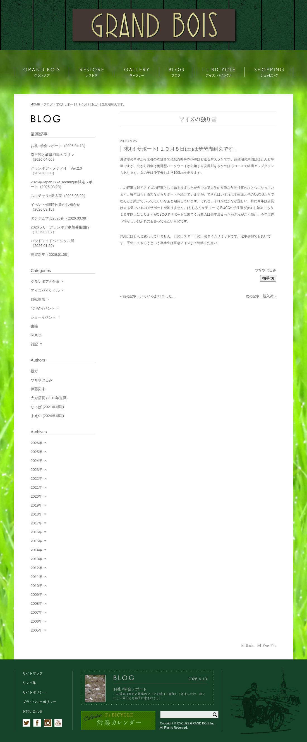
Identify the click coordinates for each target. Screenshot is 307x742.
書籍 (34, 326)
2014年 (36, 550)
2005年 (36, 630)
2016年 (36, 532)
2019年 (36, 505)
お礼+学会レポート (130, 689)
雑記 (34, 344)
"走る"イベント (43, 308)
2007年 (36, 612)
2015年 (36, 541)
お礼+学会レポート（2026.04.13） (59, 146)
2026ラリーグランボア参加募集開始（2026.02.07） (60, 229)
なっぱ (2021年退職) (47, 407)
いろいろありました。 (158, 296)
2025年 (36, 452)
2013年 (36, 559)
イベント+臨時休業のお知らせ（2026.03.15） (55, 207)
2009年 (36, 594)
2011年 (36, 577)
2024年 (36, 461)
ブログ (48, 104)
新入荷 (268, 296)
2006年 (36, 621)
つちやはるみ (265, 270)
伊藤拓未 (38, 389)
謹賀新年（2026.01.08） (51, 254)
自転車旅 (38, 299)
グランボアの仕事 (45, 282)
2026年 (36, 443)
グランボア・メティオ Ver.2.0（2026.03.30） (56, 170)
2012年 (36, 568)
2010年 (36, 586)
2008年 (36, 603)
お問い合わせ (33, 711)
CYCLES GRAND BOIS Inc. (196, 723)
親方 (34, 371)
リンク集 (29, 683)
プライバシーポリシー (39, 702)
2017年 (36, 523)
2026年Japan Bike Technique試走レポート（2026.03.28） (61, 184)
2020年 (36, 496)
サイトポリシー (34, 692)
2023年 (36, 470)
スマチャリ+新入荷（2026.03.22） (59, 196)
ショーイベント (43, 317)
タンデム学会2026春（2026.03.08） (60, 218)
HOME (35, 104)
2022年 (36, 478)
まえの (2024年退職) (47, 416)
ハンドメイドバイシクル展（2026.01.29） (52, 243)
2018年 (36, 514)
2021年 (36, 487)
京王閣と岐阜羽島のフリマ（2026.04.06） (52, 157)
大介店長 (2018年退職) (49, 398)
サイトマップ (33, 673)
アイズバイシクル (45, 290)
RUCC (36, 335)
